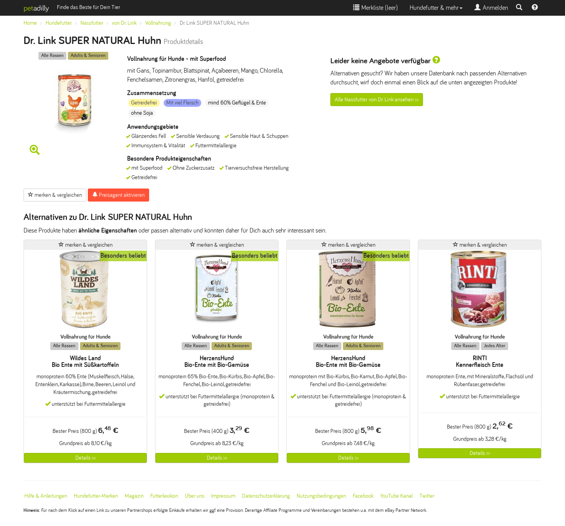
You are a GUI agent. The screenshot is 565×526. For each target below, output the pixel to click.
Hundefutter (59, 23)
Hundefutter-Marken (96, 496)
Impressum (223, 496)
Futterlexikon (164, 496)
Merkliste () (375, 7)
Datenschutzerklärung (266, 496)
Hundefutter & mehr (436, 7)
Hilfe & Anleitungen (45, 496)
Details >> (85, 458)
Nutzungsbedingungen (321, 496)
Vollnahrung (158, 23)
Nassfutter (91, 23)
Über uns (194, 496)
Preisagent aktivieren (118, 195)
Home (30, 23)
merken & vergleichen (55, 195)
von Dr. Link (124, 23)
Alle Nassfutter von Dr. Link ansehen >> (377, 100)
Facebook (363, 496)
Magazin (134, 496)
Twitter (426, 496)
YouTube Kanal (396, 496)
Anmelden (491, 7)
